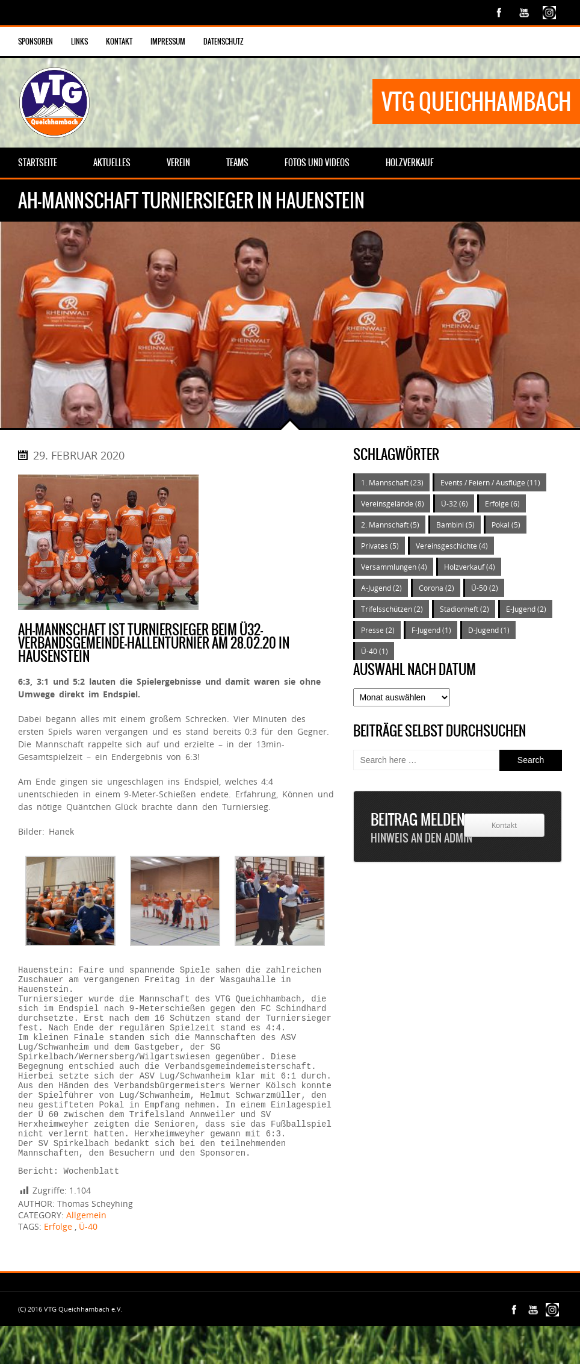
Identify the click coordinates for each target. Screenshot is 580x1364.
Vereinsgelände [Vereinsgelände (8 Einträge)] (392, 503)
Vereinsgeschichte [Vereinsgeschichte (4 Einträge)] (452, 545)
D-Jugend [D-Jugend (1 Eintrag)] (489, 630)
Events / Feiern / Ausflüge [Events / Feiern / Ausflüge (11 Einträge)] (490, 482)
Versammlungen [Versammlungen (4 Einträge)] (394, 566)
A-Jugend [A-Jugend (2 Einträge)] (381, 588)
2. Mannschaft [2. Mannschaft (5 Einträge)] (390, 524)
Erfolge (58, 1264)
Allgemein (86, 1253)
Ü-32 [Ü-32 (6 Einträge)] (454, 503)
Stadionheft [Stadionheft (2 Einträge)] (464, 609)
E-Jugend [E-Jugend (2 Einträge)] (526, 609)
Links (79, 41)
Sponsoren (35, 41)
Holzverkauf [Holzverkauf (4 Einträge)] (469, 566)
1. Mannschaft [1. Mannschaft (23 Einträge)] (392, 482)
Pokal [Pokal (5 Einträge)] (506, 524)
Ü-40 (88, 1264)
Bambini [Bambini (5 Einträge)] (455, 524)
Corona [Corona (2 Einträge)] (436, 588)
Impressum (167, 41)
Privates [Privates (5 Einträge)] (380, 545)
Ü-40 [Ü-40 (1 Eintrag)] (374, 651)
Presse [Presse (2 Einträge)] (378, 630)
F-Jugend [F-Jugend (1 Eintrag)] (431, 630)
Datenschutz (223, 41)
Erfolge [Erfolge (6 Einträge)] (502, 503)
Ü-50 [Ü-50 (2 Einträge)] (484, 588)
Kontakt (119, 41)
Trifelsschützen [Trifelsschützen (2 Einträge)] (392, 609)
